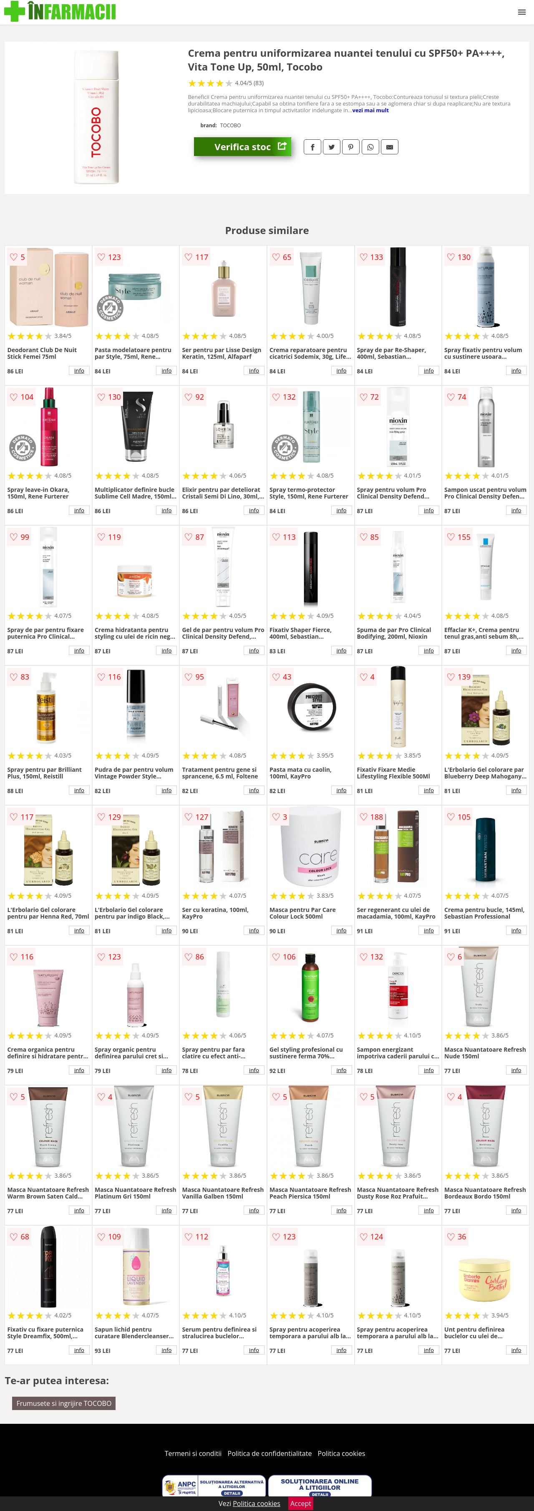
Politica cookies (341, 1453)
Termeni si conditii (193, 1453)
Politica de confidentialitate (270, 1453)
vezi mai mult (371, 110)
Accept (300, 1503)
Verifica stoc (252, 146)
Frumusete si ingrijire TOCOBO (63, 1403)
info (79, 370)
